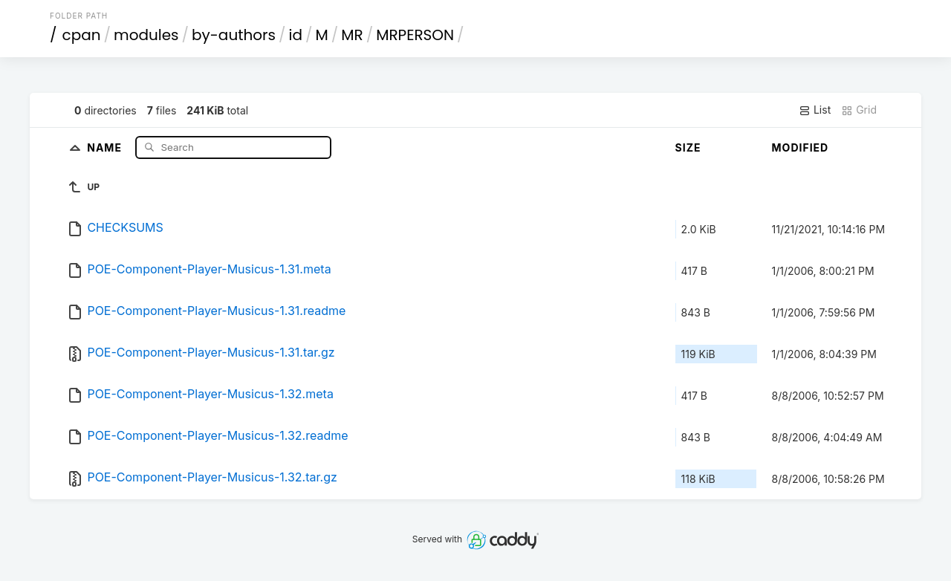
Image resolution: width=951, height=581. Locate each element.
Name (106, 146)
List (815, 110)
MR (352, 35)
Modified (800, 147)
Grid (859, 110)
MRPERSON (415, 35)
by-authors (234, 35)
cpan (81, 35)
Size (688, 147)
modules (146, 35)
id (295, 35)
